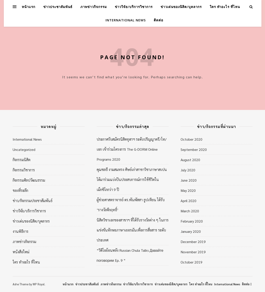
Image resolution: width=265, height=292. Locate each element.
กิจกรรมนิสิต (21, 159)
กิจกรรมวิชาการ (24, 170)
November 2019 (193, 251)
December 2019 (193, 241)
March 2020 (190, 211)
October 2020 (191, 139)
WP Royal (39, 284)
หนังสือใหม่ (21, 251)
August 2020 (190, 159)
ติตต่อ (245, 284)
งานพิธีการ (20, 231)
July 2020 (188, 170)
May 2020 (188, 190)
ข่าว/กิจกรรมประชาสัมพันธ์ (32, 200)
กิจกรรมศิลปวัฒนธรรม (29, 180)
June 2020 (189, 180)
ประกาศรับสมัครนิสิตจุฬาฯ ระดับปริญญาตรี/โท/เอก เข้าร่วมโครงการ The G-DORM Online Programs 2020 (132, 149)
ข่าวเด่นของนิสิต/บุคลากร (181, 6)
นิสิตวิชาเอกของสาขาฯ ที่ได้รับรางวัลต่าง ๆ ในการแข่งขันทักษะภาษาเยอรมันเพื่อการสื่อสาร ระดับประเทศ (133, 230)
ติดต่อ (158, 20)
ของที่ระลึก (20, 190)
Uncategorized (24, 149)
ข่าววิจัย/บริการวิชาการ (134, 6)
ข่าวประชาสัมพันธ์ (57, 6)
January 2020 (191, 231)
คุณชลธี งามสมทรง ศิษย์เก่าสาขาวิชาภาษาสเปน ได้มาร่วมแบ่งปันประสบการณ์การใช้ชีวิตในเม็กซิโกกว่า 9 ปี (132, 179)
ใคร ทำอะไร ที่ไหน (225, 6)
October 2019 (191, 262)
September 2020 (194, 149)
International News (126, 20)
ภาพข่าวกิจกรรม (93, 6)
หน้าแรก (28, 6)
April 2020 (188, 200)
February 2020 (192, 221)
